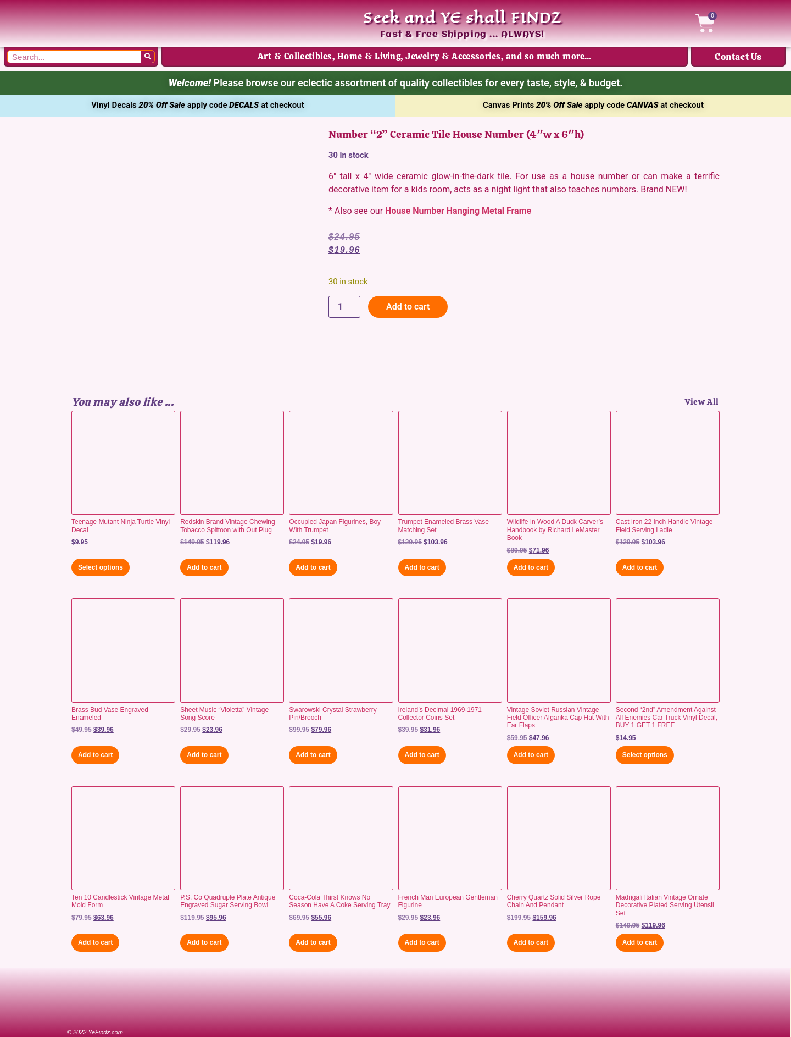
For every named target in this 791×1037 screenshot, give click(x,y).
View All (702, 401)
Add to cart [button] (204, 567)
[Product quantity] (344, 307)
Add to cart (408, 306)
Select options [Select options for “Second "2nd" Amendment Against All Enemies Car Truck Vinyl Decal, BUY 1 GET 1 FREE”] (644, 755)
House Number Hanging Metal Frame (458, 211)
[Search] (147, 57)
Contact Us (738, 57)
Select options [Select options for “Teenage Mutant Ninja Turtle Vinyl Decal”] (100, 567)
